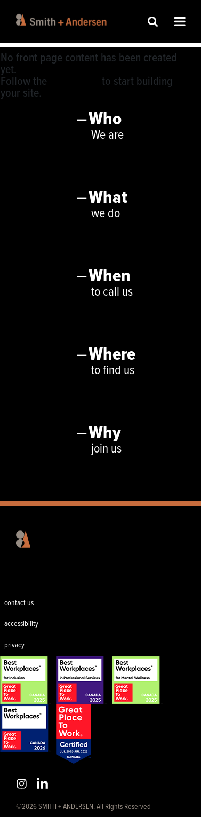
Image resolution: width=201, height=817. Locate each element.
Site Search (153, 21)
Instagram (21, 783)
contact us (19, 603)
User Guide (74, 82)
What (108, 198)
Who (105, 119)
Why (105, 433)
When (110, 276)
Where (112, 355)
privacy (14, 645)
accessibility (21, 624)
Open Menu (180, 21)
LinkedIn (42, 783)
